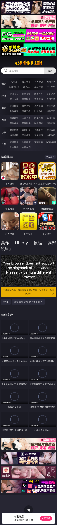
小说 (4, 132)
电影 (4, 108)
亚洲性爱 (14, 105)
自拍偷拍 (26, 93)
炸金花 (26, 86)
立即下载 (46, 518)
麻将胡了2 (14, 86)
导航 (4, 144)
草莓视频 (38, 142)
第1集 (6, 301)
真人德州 (26, 81)
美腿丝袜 (14, 123)
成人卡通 (38, 105)
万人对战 (38, 81)
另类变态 (51, 111)
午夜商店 (26, 142)
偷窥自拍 (14, 118)
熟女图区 (38, 123)
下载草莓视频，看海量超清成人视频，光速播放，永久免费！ (29, 292)
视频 (4, 96)
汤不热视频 (51, 142)
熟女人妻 (14, 99)
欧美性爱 (51, 105)
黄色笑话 (38, 135)
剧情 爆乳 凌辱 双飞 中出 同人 (28, 301)
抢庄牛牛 (51, 86)
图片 (4, 120)
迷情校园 (14, 135)
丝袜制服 (26, 99)
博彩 (4, 84)
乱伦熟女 (38, 111)
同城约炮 (14, 142)
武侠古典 (51, 130)
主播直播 (38, 99)
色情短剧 (26, 147)
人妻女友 (38, 130)
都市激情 (14, 130)
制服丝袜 (14, 111)
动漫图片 (51, 118)
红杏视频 (14, 147)
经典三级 (26, 111)
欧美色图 (38, 118)
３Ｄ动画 (51, 93)
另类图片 (51, 123)
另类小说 (26, 135)
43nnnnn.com (28, 63)
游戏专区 (51, 81)
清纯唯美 (26, 123)
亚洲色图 (26, 118)
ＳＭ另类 (51, 99)
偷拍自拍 (26, 105)
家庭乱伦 (26, 130)
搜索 (50, 70)
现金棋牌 (38, 86)
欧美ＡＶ (38, 93)
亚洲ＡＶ (14, 93)
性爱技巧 (51, 135)
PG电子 (14, 81)
